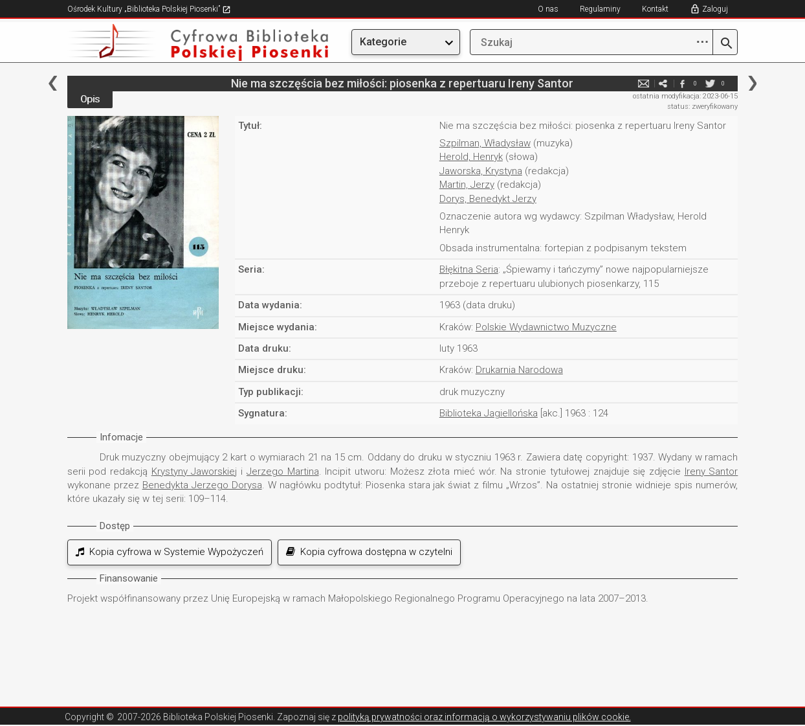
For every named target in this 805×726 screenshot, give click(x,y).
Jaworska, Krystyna (480, 171)
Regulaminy (600, 9)
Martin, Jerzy (466, 184)
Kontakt (655, 9)
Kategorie (383, 42)
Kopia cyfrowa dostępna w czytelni (369, 552)
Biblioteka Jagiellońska (488, 413)
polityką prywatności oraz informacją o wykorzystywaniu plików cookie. (484, 717)
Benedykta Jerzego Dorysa (202, 485)
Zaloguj (715, 9)
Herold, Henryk (471, 157)
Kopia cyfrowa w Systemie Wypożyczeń (169, 552)
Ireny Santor (711, 471)
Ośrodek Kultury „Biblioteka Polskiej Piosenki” (149, 9)
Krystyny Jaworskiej (194, 471)
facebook (682, 83)
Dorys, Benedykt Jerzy (487, 199)
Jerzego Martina (283, 471)
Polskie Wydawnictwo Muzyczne (546, 327)
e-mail (643, 83)
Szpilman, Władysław (485, 143)
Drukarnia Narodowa (519, 370)
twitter (709, 83)
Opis (90, 99)
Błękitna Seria (468, 269)
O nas (548, 9)
